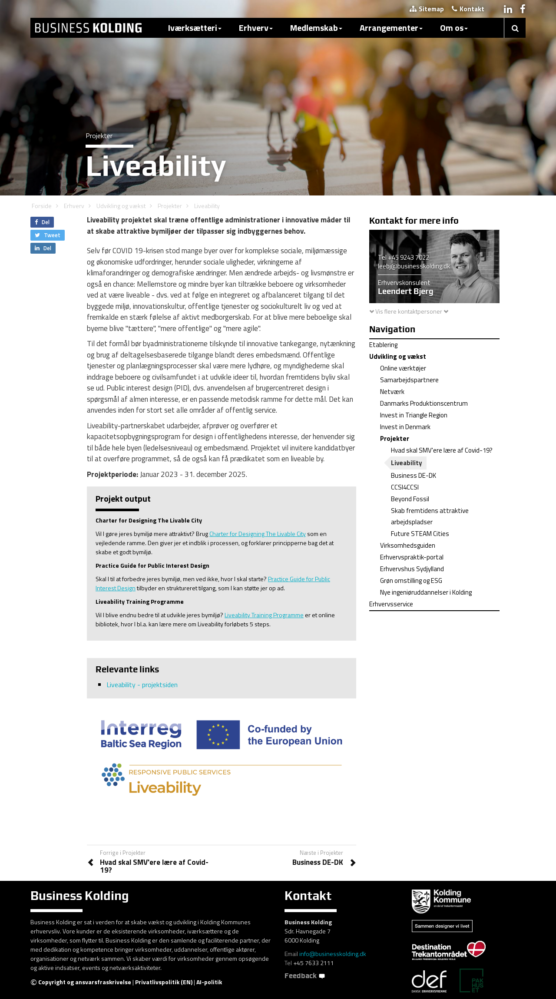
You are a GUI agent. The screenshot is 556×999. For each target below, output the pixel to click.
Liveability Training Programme (264, 614)
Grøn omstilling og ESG (411, 581)
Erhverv (256, 27)
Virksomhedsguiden (407, 545)
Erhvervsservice (391, 604)
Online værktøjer (403, 368)
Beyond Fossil (410, 499)
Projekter (170, 205)
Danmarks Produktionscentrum (424, 403)
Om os (454, 27)
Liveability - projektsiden (142, 684)
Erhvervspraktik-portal (411, 557)
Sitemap (427, 9)
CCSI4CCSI (405, 487)
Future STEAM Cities (420, 534)
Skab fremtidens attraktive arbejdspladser (430, 516)
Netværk (392, 392)
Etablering (383, 345)
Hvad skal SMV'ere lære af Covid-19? (442, 450)
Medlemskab (316, 27)
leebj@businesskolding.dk (414, 266)
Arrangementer (391, 27)
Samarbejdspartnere (409, 380)
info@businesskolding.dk (332, 953)
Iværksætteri (195, 27)
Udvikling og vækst (121, 205)
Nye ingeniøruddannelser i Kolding (426, 592)
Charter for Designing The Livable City (257, 533)
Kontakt (468, 9)
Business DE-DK (413, 475)
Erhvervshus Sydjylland (412, 569)
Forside (42, 205)
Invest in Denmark (405, 427)
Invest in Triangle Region (413, 415)
